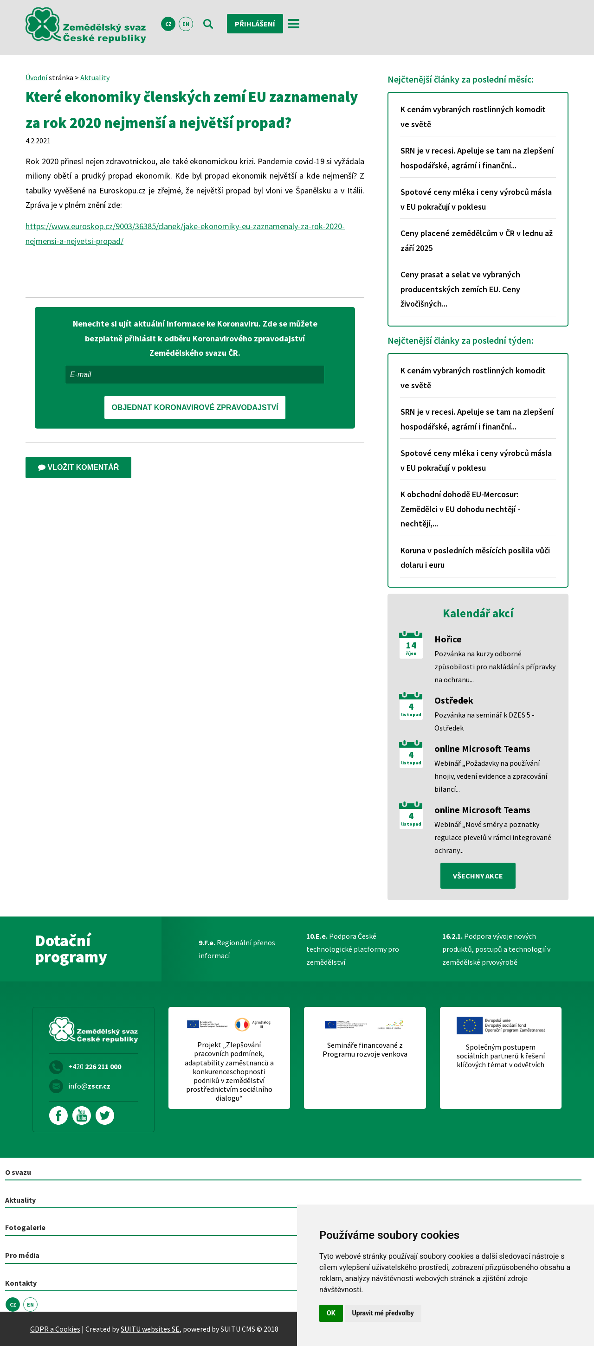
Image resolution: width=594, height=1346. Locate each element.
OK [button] (331, 1313)
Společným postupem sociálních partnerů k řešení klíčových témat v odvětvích (501, 1056)
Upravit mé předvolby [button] (383, 1313)
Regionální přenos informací (237, 949)
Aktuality (95, 77)
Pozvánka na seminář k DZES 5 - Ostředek (484, 721)
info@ (89, 1085)
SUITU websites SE (150, 1328)
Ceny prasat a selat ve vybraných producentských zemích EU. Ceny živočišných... (460, 289)
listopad (411, 715)
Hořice (448, 639)
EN (185, 23)
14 (411, 645)
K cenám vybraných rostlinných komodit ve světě (473, 116)
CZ (168, 23)
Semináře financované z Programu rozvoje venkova (365, 1049)
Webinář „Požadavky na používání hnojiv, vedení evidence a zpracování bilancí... (490, 776)
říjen (411, 653)
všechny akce (478, 875)
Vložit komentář (78, 467)
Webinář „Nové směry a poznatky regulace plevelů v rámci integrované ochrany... (492, 837)
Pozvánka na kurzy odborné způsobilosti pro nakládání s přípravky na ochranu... (494, 666)
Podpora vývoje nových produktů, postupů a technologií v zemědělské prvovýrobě (496, 949)
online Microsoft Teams (482, 748)
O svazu (18, 1172)
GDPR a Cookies (55, 1328)
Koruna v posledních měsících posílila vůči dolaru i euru (475, 557)
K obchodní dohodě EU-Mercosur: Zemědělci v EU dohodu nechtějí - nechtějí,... (460, 509)
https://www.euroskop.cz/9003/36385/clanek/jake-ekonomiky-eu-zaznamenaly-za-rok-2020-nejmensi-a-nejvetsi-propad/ (185, 233)
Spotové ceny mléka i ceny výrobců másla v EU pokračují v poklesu (476, 199)
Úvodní (36, 77)
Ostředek (453, 700)
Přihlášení (255, 23)
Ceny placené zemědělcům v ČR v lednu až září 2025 (476, 240)
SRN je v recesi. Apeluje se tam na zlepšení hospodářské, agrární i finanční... (477, 158)
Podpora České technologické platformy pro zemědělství (352, 949)
